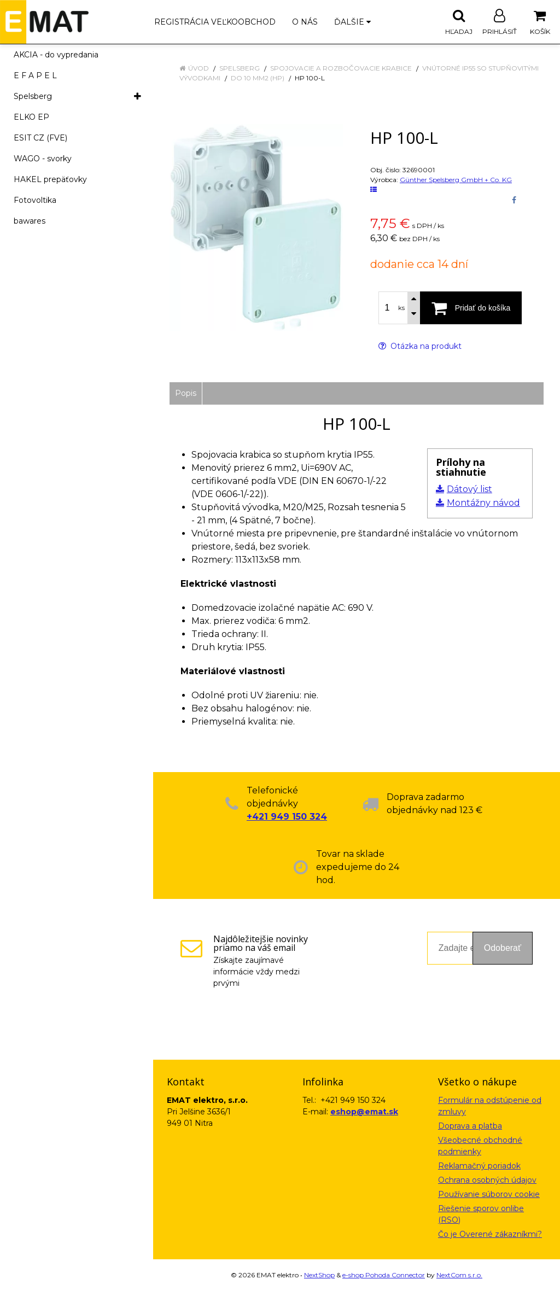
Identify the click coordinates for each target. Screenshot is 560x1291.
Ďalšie (352, 22)
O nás (305, 22)
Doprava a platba (470, 1126)
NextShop (319, 1275)
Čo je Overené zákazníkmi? (490, 1234)
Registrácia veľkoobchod (215, 22)
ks (401, 308)
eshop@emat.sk (364, 1112)
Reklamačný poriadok (479, 1166)
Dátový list (469, 489)
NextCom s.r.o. (459, 1275)
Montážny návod (483, 503)
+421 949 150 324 (287, 816)
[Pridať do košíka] (471, 307)
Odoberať (502, 948)
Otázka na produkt (420, 346)
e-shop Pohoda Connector (383, 1275)
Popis (185, 393)
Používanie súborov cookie (489, 1194)
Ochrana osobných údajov (487, 1180)
